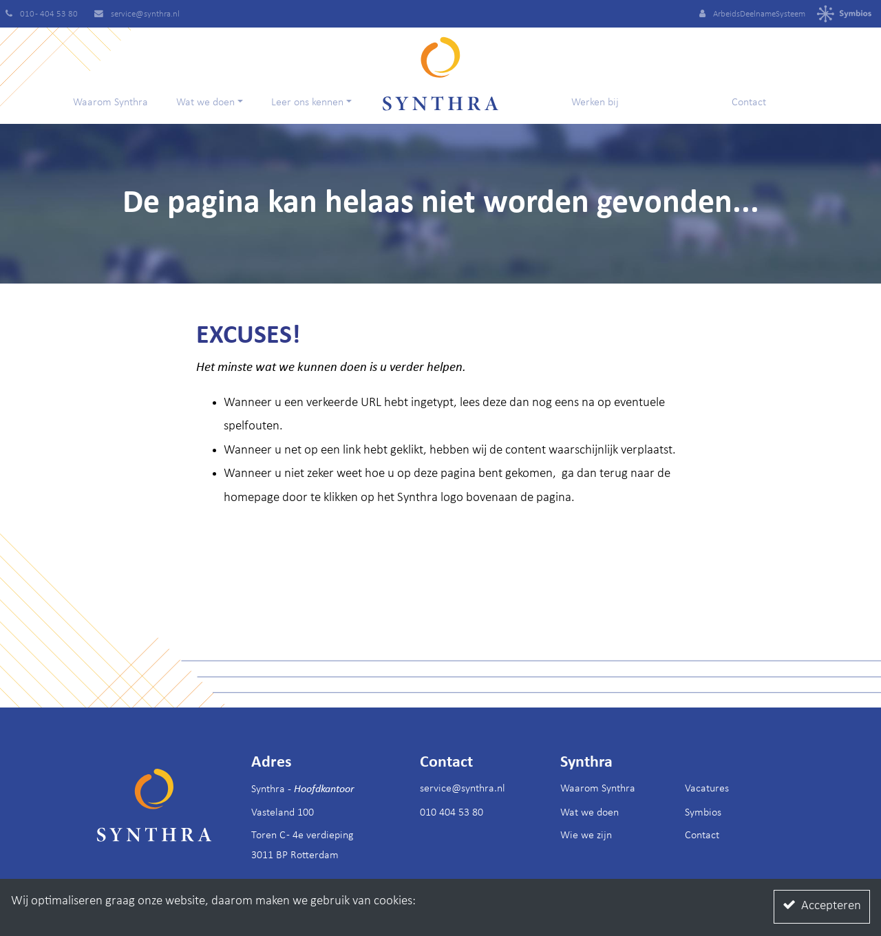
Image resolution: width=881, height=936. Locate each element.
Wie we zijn (586, 835)
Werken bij (595, 102)
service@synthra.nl (462, 788)
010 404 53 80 (451, 812)
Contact (749, 102)
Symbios (703, 812)
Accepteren (822, 905)
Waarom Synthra (110, 102)
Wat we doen (205, 102)
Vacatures (707, 788)
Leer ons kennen (307, 102)
